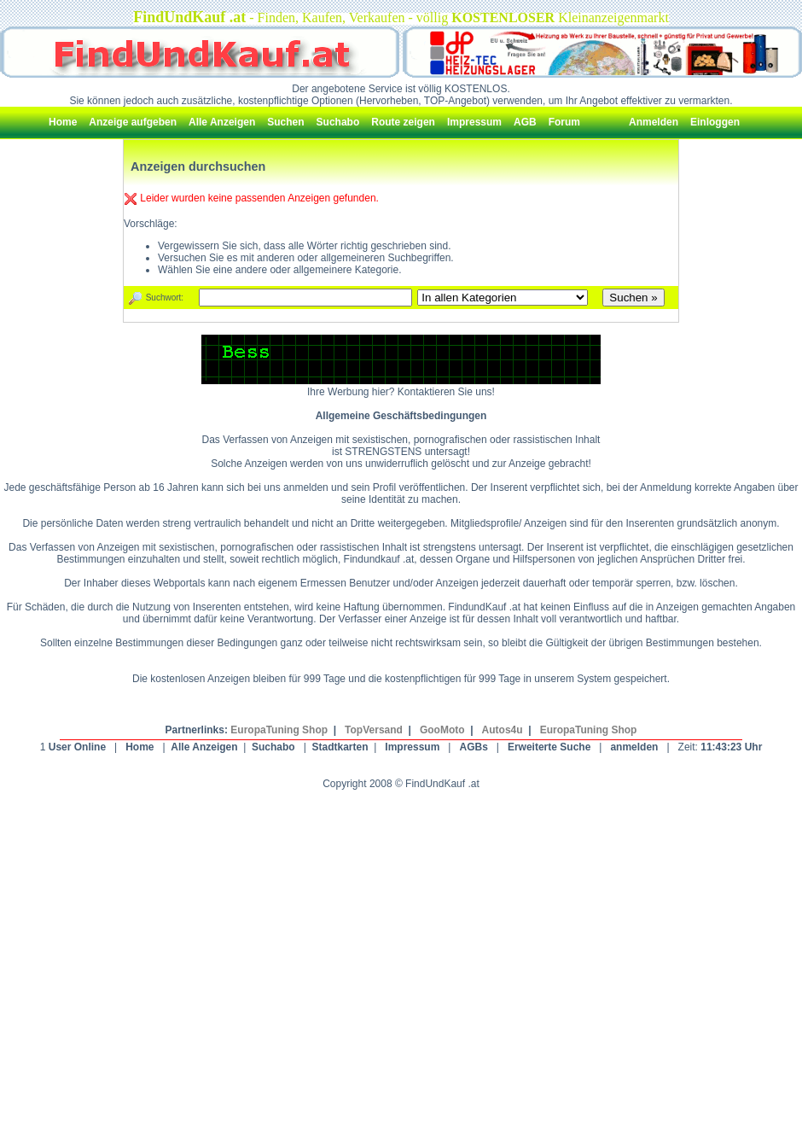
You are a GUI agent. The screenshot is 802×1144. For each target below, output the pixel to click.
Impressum (412, 747)
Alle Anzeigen (204, 747)
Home (139, 747)
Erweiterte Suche (549, 747)
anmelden (634, 747)
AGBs (473, 747)
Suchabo (273, 747)
